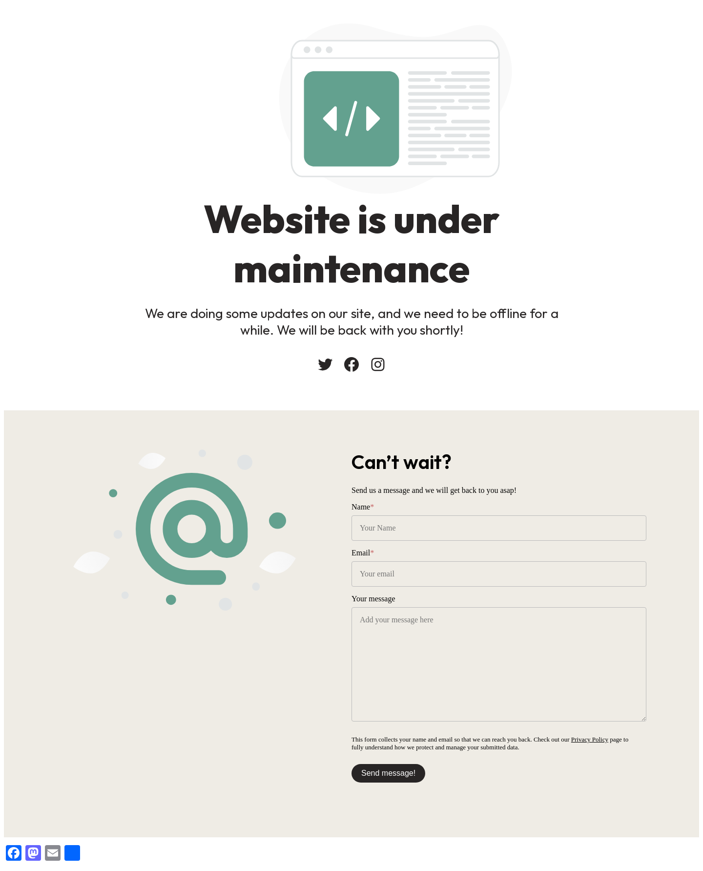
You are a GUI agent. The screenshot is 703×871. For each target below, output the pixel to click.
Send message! (388, 773)
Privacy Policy (589, 739)
